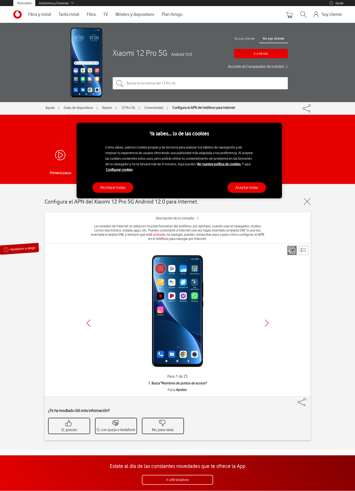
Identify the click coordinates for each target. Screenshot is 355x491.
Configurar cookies (119, 170)
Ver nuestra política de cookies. (219, 164)
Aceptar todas (246, 187)
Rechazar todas (112, 187)
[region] (179, 161)
